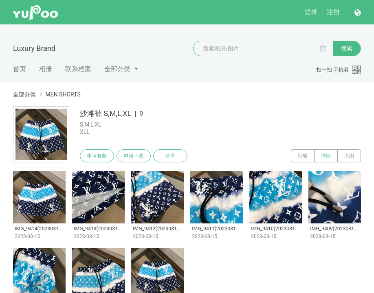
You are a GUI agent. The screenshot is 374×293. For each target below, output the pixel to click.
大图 (349, 156)
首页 (19, 69)
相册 (45, 69)
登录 (310, 12)
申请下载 (133, 156)
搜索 (346, 48)
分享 (170, 156)
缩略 (303, 156)
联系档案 (78, 69)
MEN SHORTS (62, 94)
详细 (326, 156)
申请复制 (97, 156)
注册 (333, 12)
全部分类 (117, 69)
